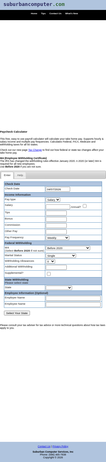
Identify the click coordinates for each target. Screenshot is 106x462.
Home (34, 13)
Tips (43, 13)
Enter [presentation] (7, 175)
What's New (71, 13)
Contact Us (55, 13)
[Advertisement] (53, 73)
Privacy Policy (60, 446)
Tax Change (35, 150)
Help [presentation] (20, 175)
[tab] (7, 175)
